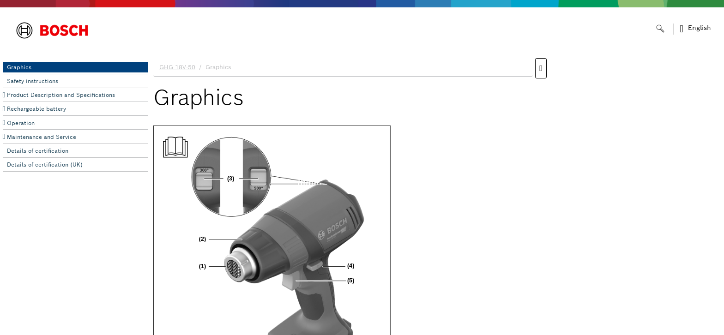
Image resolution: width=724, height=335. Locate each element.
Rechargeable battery (36, 108)
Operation (21, 123)
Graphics (19, 67)
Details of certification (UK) (45, 164)
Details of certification (37, 150)
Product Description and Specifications (61, 94)
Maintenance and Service (41, 136)
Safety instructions (32, 81)
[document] (436, 194)
